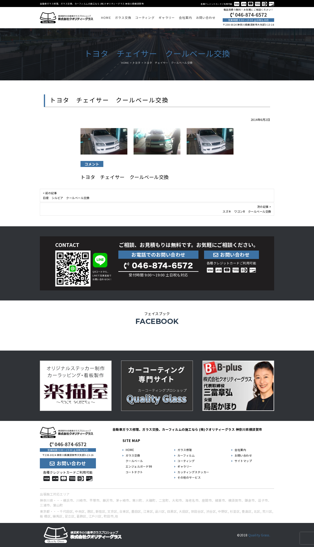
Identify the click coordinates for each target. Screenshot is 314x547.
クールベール (134, 461)
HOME (106, 17)
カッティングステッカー (193, 472)
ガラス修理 (184, 450)
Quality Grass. (259, 535)
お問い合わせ (206, 17)
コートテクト (134, 472)
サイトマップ (243, 461)
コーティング (145, 17)
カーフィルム (186, 455)
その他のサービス (189, 477)
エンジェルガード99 (139, 466)
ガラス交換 (123, 17)
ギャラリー (167, 17)
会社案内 (185, 17)
